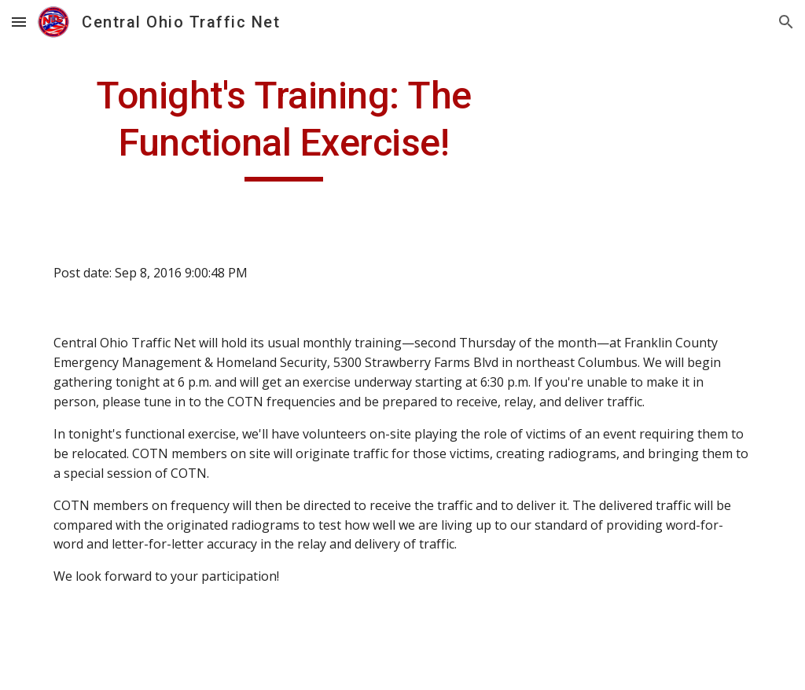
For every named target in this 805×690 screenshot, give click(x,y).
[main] (284, 127)
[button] (19, 21)
